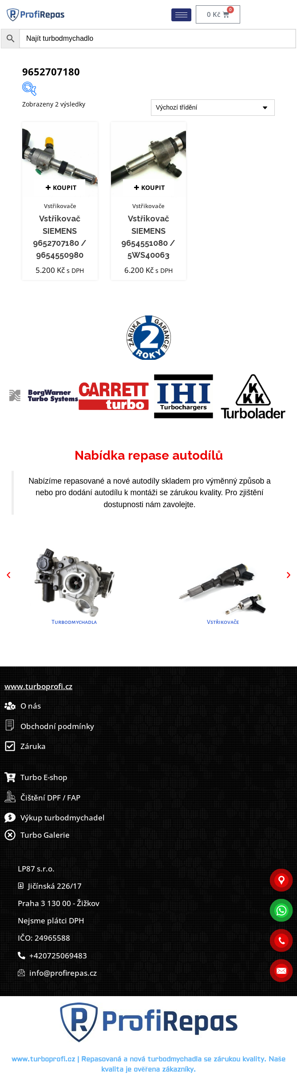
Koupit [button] (64, 187)
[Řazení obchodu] (213, 107)
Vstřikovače (60, 206)
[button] (8, 575)
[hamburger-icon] (181, 14)
